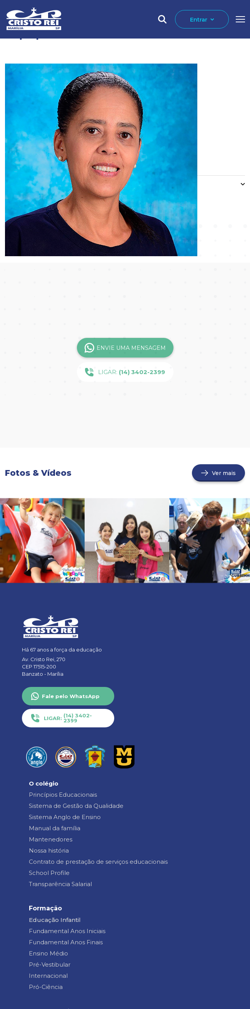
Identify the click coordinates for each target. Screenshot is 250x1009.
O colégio (43, 783)
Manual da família (54, 828)
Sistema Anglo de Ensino (65, 817)
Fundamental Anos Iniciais (67, 931)
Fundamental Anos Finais (66, 942)
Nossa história (49, 850)
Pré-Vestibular (49, 964)
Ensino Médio (48, 953)
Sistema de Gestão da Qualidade (76, 805)
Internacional (48, 975)
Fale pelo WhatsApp (71, 696)
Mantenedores (50, 839)
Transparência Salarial (60, 884)
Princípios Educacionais (63, 794)
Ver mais (224, 473)
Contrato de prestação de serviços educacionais (98, 861)
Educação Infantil (55, 919)
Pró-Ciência (46, 987)
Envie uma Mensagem (125, 348)
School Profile (49, 872)
